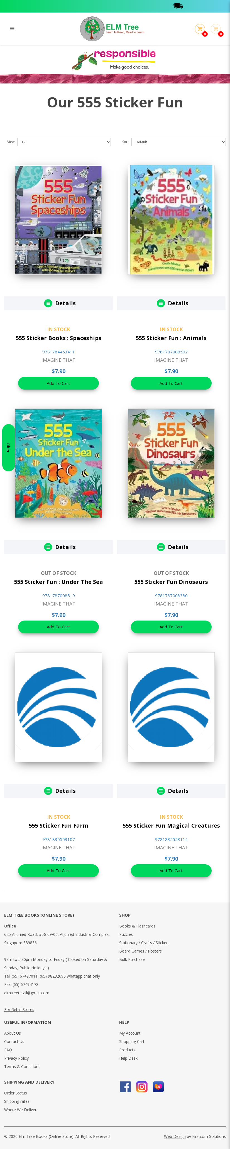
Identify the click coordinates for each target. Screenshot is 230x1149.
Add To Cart (58, 383)
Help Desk (128, 1058)
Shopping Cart (132, 1041)
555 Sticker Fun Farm (58, 825)
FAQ (8, 1049)
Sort (125, 141)
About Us (12, 1033)
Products (127, 1049)
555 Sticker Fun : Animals (171, 338)
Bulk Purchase (132, 959)
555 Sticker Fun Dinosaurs (171, 581)
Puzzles (126, 934)
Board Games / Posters (140, 951)
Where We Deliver (20, 1109)
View (10, 141)
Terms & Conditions (22, 1066)
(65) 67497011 (25, 976)
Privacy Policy (16, 1058)
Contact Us (14, 1041)
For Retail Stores (19, 1009)
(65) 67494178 (25, 984)
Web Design (175, 1136)
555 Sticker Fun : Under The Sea (58, 581)
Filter (8, 574)
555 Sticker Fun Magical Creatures (171, 825)
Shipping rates (17, 1101)
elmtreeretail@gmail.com (26, 992)
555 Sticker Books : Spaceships (58, 338)
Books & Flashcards (137, 926)
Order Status (15, 1093)
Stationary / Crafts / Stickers (144, 942)
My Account (130, 1033)
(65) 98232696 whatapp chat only (70, 976)
